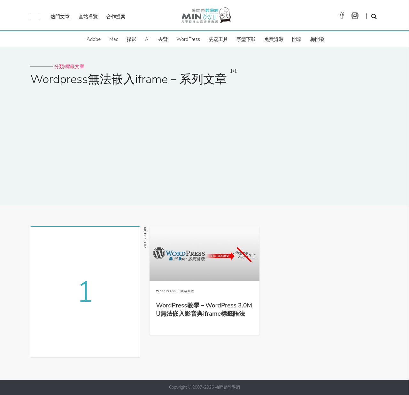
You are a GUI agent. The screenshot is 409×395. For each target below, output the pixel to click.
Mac (113, 39)
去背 (163, 39)
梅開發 (317, 39)
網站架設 (188, 291)
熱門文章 (60, 16)
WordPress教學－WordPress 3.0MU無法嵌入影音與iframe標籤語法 (204, 309)
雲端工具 (218, 39)
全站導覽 (88, 16)
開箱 (297, 39)
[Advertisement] (204, 141)
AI (147, 39)
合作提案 (116, 16)
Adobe (94, 39)
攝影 (131, 39)
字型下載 (246, 39)
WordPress (188, 39)
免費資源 (273, 39)
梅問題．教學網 (206, 16)
